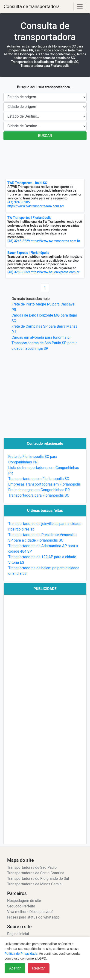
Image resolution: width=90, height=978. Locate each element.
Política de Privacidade (21, 953)
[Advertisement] (43, 159)
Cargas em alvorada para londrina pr (41, 337)
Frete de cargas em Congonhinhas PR (39, 490)
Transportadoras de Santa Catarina (35, 873)
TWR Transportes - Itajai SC (27, 183)
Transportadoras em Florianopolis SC (38, 479)
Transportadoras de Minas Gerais (34, 884)
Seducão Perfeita (21, 906)
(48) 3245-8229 (18, 241)
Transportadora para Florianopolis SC (38, 495)
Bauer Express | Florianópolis (28, 253)
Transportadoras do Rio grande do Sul (38, 878)
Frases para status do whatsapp (33, 917)
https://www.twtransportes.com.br (55, 241)
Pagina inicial (18, 934)
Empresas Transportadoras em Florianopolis (44, 484)
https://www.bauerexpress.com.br (55, 272)
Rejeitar (38, 968)
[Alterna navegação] (79, 6)
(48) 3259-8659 (18, 272)
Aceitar (15, 968)
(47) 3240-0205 (18, 202)
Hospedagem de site (24, 900)
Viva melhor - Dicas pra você (30, 912)
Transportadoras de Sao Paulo (32, 867)
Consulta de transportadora (32, 6)
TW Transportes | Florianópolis (29, 217)
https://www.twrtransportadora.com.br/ (35, 206)
